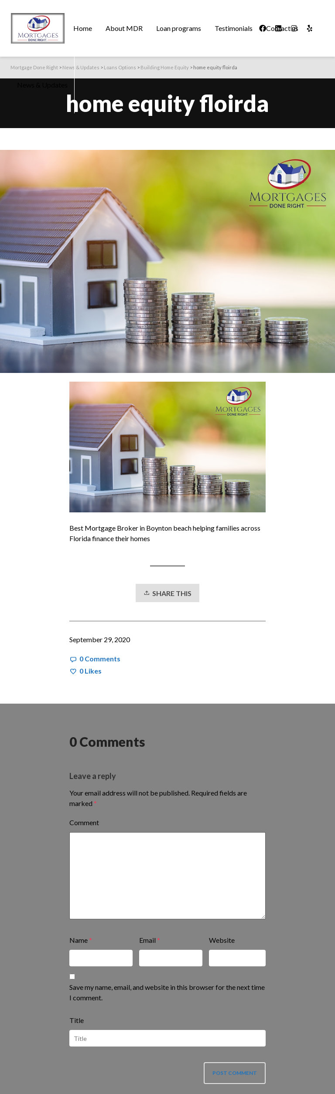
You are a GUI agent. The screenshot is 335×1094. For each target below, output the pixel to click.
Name (78, 940)
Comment (84, 822)
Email (147, 940)
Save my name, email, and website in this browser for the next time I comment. (167, 992)
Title (76, 1020)
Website (222, 940)
